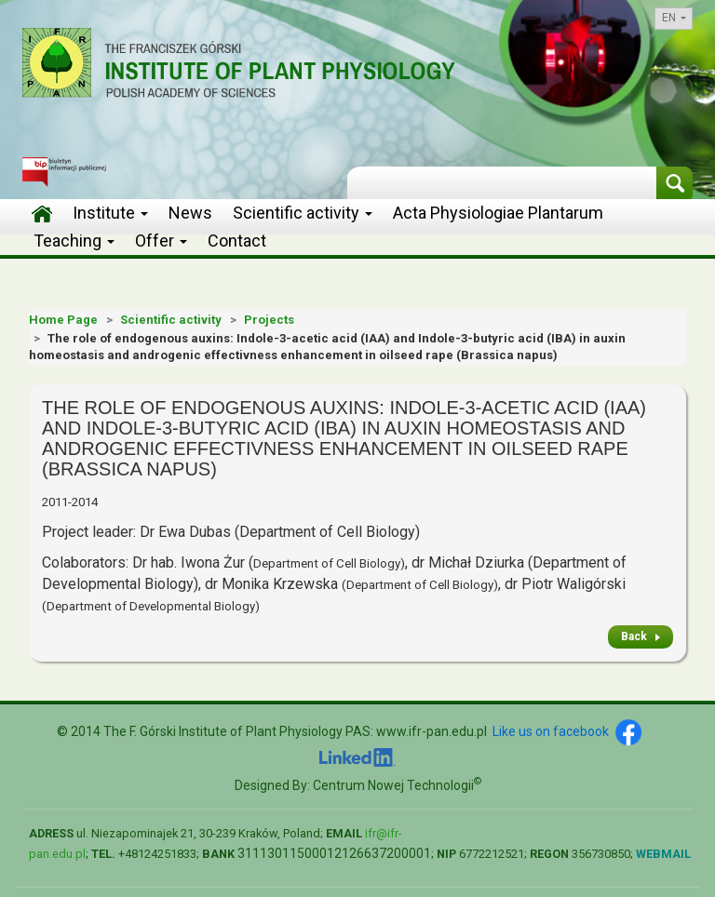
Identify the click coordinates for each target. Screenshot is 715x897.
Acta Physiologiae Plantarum (498, 212)
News (190, 212)
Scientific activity (302, 212)
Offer (161, 240)
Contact (237, 240)
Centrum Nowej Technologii (397, 785)
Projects (269, 320)
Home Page (63, 320)
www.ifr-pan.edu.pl (431, 731)
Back (634, 636)
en (674, 17)
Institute (110, 212)
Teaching (74, 240)
